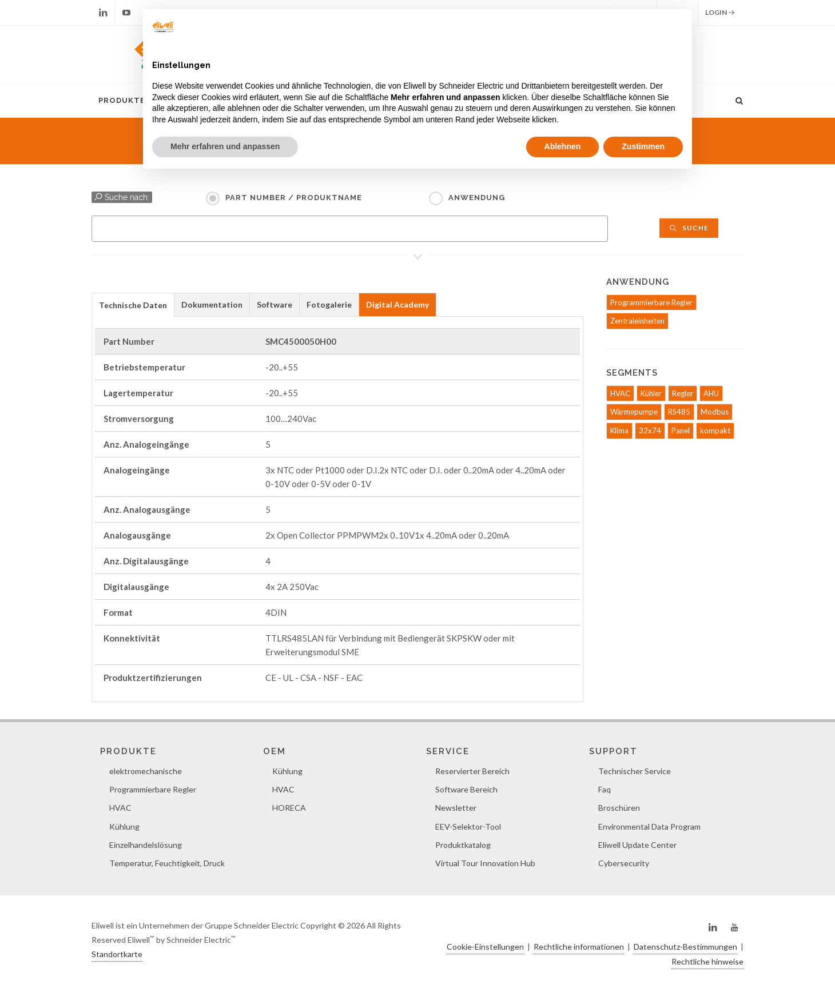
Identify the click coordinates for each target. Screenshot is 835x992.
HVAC (620, 393)
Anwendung (476, 197)
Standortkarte (117, 954)
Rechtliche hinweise (707, 961)
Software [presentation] (274, 304)
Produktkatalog (463, 845)
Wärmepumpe (634, 411)
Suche (689, 228)
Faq (604, 789)
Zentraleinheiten (637, 320)
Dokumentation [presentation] (211, 304)
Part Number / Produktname (293, 197)
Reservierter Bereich (472, 771)
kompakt (715, 430)
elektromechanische (145, 771)
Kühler (651, 393)
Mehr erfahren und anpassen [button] (225, 146)
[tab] (133, 304)
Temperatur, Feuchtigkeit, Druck (167, 863)
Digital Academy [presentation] (397, 304)
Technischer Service (634, 771)
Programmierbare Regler (651, 302)
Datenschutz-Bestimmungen (685, 946)
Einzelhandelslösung (145, 845)
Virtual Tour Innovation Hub (485, 863)
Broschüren (619, 807)
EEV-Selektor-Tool (468, 826)
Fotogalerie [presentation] (329, 304)
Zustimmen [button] (643, 146)
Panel (680, 430)
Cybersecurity (623, 863)
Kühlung (124, 826)
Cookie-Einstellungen (485, 946)
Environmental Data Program (649, 826)
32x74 (650, 430)
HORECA (289, 807)
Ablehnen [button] (562, 146)
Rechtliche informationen (579, 946)
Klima (619, 430)
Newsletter (455, 807)
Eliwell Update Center (637, 845)
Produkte (121, 100)
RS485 (679, 411)
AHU (711, 393)
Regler (682, 393)
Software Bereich (466, 789)
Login (720, 12)
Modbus (715, 411)
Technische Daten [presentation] (133, 305)
